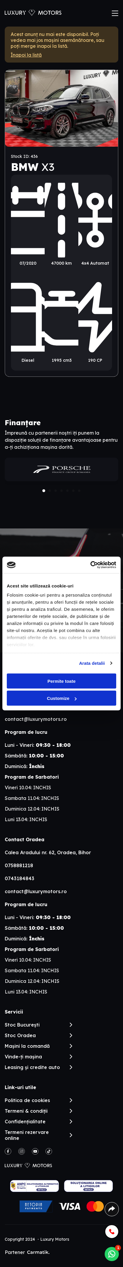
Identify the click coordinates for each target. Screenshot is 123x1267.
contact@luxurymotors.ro (36, 719)
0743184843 (19, 878)
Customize (62, 698)
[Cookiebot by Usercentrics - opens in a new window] (90, 565)
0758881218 (19, 865)
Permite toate (61, 680)
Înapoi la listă (26, 55)
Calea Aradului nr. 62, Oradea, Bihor (48, 852)
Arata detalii (92, 663)
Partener (27, 1252)
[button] (43, 490)
